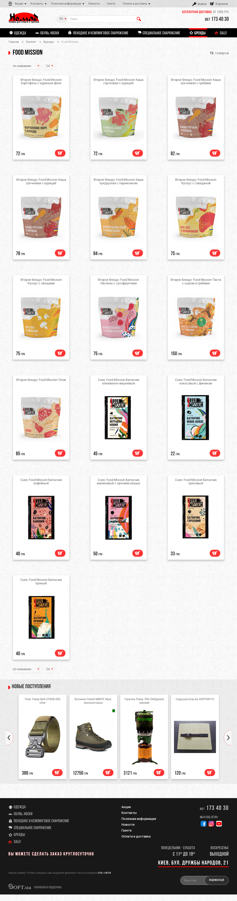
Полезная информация (66, 3)
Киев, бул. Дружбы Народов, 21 (193, 869)
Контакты (37, 3)
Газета (111, 3)
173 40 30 (217, 19)
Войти (202, 4)
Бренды (19, 841)
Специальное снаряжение (32, 834)
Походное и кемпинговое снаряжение (41, 827)
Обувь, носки (23, 821)
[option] (43, 744)
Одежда (20, 814)
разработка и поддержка (47, 894)
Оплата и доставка (135, 3)
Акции (19, 3)
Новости (94, 3)
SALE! (17, 848)
